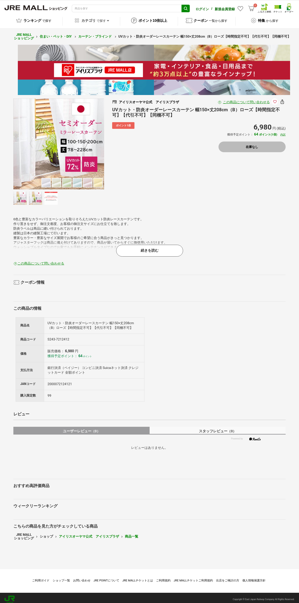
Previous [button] (33, 140)
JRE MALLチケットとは (137, 577)
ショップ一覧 (61, 577)
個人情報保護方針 (254, 577)
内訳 (283, 131)
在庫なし (252, 144)
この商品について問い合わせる (246, 99)
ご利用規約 (163, 577)
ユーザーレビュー (81, 428)
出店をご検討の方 (227, 577)
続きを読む (150, 247)
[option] (58, 140)
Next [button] (83, 140)
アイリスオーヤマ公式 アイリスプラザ (89, 533)
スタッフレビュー (217, 428)
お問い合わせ (82, 577)
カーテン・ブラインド (95, 33)
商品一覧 (131, 533)
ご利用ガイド (40, 577)
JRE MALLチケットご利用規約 (193, 577)
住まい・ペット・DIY (56, 33)
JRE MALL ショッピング (24, 33)
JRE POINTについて (106, 577)
